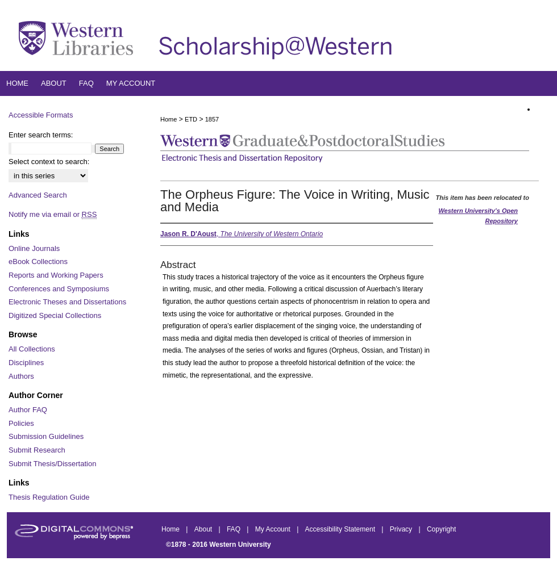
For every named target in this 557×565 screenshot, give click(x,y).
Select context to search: (49, 161)
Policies (21, 423)
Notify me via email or (53, 214)
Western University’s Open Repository (478, 215)
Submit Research (37, 450)
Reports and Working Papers (56, 275)
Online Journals (34, 248)
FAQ (234, 529)
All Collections (32, 349)
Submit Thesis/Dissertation (52, 463)
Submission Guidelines (46, 436)
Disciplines (26, 362)
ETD (191, 119)
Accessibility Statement (341, 529)
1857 (212, 119)
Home (168, 119)
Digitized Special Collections (55, 315)
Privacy (402, 529)
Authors (21, 376)
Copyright (441, 529)
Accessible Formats (41, 115)
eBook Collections (38, 261)
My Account (273, 529)
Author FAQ (28, 409)
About (204, 529)
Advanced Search (38, 195)
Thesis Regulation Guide (49, 497)
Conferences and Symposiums (59, 288)
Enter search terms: (41, 135)
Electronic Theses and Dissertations (67, 302)
